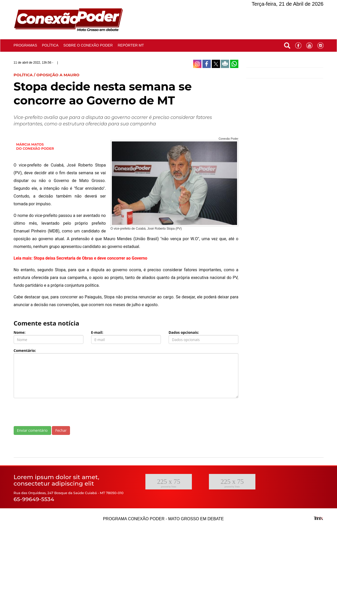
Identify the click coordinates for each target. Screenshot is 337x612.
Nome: (20, 332)
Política (50, 45)
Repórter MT (130, 45)
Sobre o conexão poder (88, 45)
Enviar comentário (32, 430)
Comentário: (25, 350)
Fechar (61, 430)
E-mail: (97, 332)
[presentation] (53, 412)
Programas (25, 45)
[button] (287, 44)
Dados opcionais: (184, 332)
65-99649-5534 (34, 499)
